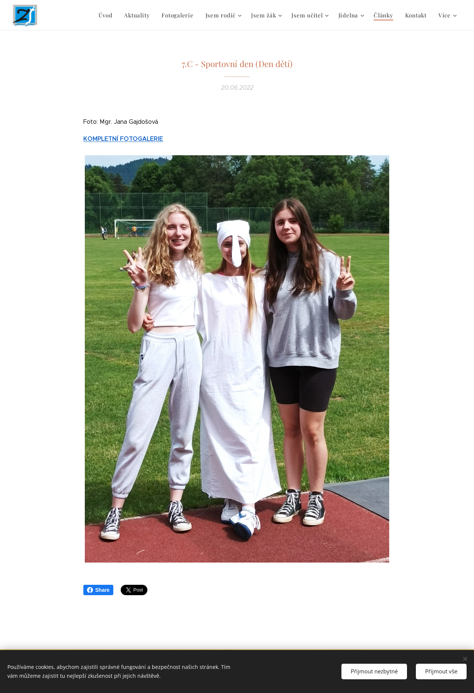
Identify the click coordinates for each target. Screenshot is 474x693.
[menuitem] (63, 15)
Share (98, 590)
